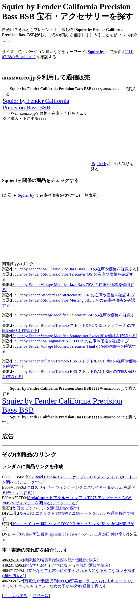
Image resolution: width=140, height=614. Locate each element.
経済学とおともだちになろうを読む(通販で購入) (67, 565)
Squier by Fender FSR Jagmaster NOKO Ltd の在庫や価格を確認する (70, 341)
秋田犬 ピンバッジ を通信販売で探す (45, 508)
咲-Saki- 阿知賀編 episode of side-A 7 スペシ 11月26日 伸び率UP (73, 534)
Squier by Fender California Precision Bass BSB (36, 104)
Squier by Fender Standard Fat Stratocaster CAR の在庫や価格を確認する (73, 295)
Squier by (26, 195)
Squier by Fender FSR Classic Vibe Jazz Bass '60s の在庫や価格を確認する (74, 269)
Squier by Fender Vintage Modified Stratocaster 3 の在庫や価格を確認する (74, 336)
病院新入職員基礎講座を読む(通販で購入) (61, 560)
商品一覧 (41, 596)
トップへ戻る (15, 596)
